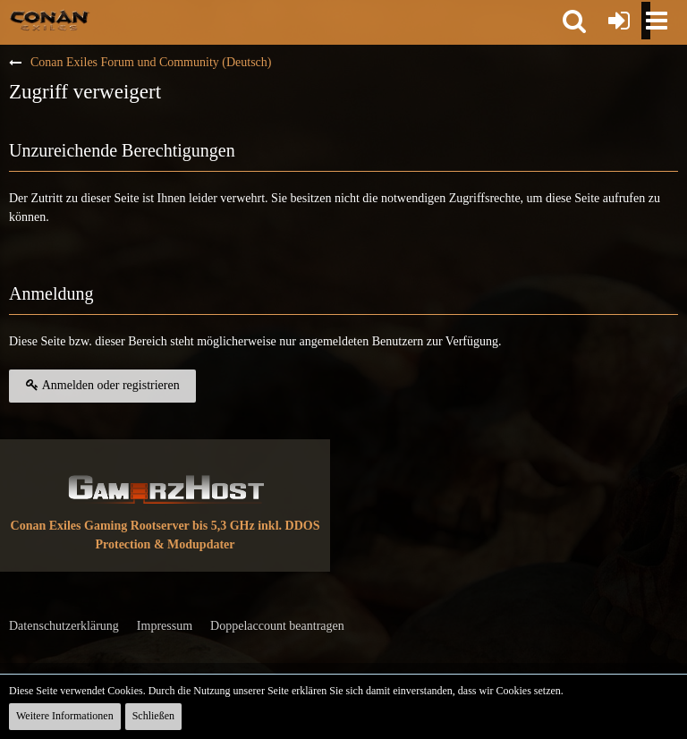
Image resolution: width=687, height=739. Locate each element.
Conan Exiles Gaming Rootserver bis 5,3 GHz (133, 525)
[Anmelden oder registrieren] (619, 20)
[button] (574, 20)
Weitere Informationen (65, 715)
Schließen (153, 715)
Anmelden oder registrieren (102, 385)
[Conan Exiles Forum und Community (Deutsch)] (49, 20)
